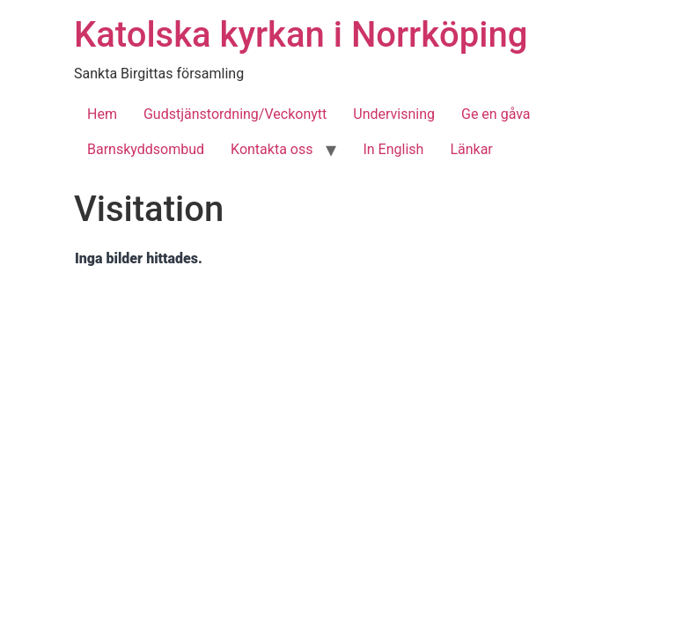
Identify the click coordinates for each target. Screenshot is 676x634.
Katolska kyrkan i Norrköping (300, 34)
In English (393, 149)
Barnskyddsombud (145, 149)
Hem (102, 114)
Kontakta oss (271, 149)
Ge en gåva (496, 114)
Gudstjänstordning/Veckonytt (235, 114)
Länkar (471, 149)
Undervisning (394, 114)
